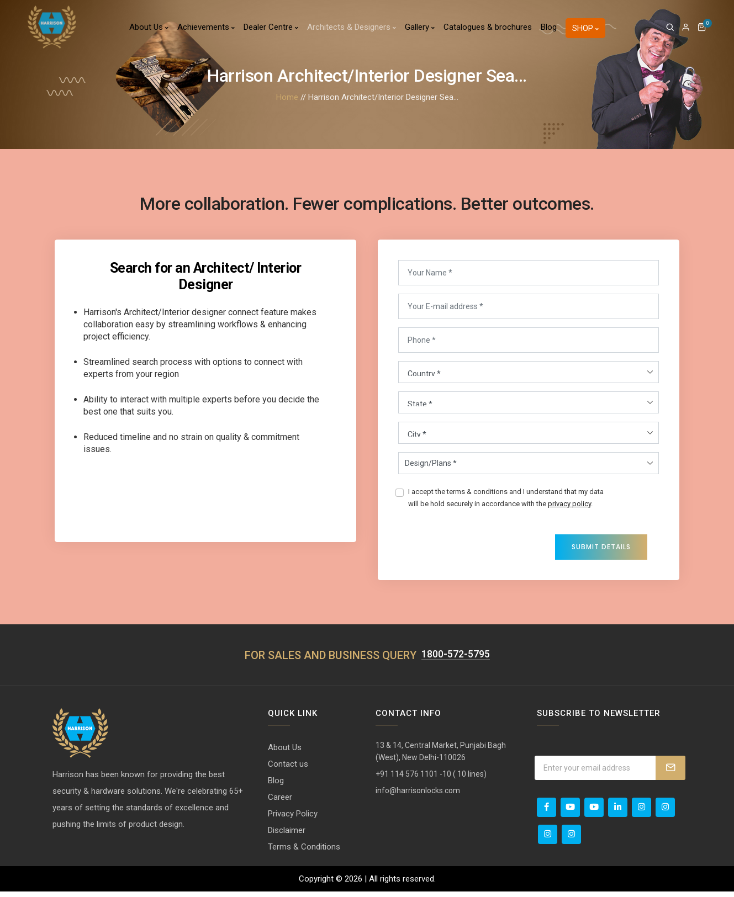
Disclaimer (286, 836)
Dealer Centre (271, 30)
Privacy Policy (293, 819)
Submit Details (601, 549)
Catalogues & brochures (487, 30)
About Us (148, 30)
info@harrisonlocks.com (418, 796)
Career (280, 803)
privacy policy (569, 506)
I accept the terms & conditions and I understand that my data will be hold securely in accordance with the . (506, 500)
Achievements (206, 30)
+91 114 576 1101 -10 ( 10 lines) (431, 779)
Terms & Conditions (304, 852)
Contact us (288, 769)
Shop (585, 31)
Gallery (420, 30)
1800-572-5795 (455, 660)
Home (287, 97)
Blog (549, 30)
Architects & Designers (351, 30)
